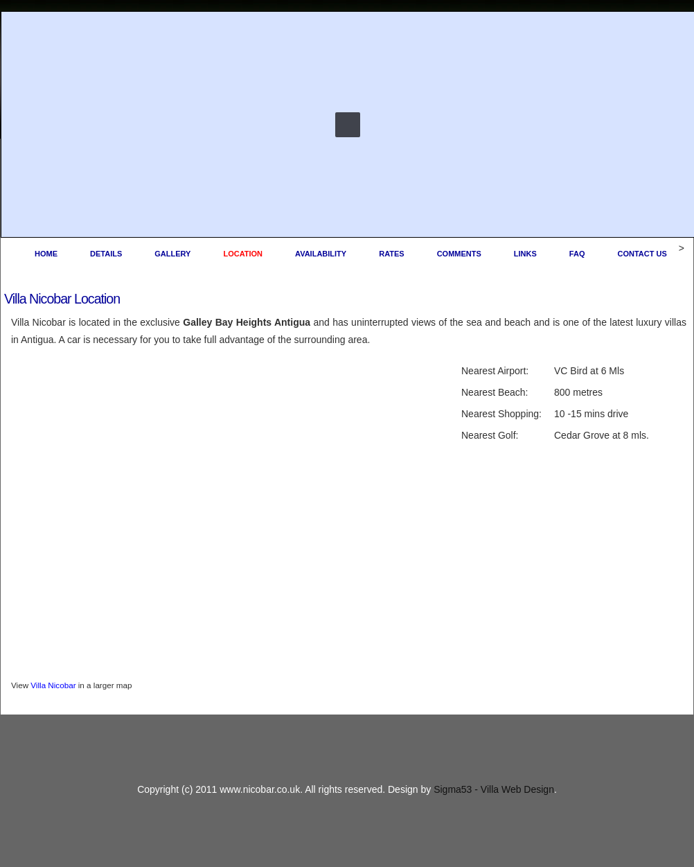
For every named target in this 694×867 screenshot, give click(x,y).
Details (106, 253)
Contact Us (641, 253)
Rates (391, 253)
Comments (459, 253)
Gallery (172, 253)
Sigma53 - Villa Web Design (494, 789)
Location (243, 253)
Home (46, 253)
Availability (320, 253)
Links (525, 253)
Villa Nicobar (52, 685)
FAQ (577, 253)
